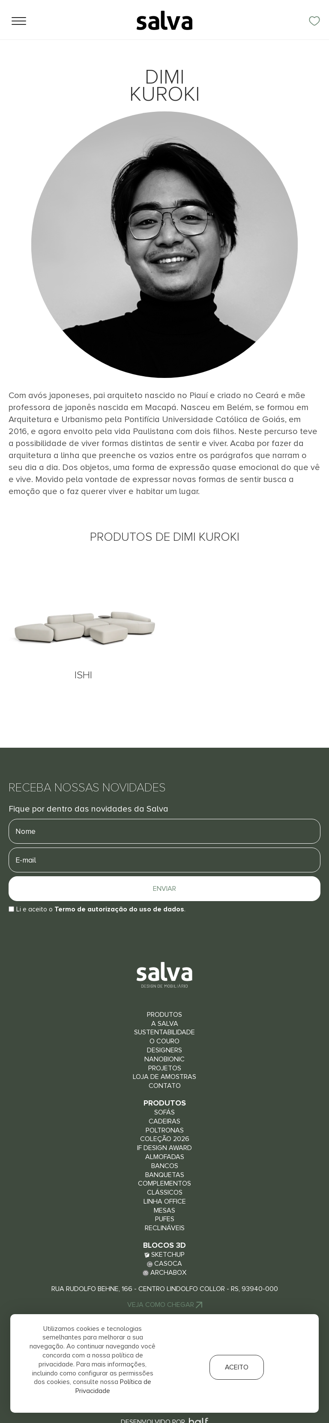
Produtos (164, 1014)
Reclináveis (165, 1228)
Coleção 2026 (164, 1139)
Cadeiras (164, 1121)
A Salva (164, 1023)
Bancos (164, 1166)
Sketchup (164, 1254)
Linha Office (165, 1201)
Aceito (236, 1367)
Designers (164, 1050)
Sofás (164, 1112)
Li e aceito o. (100, 909)
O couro (164, 1041)
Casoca (164, 1263)
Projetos (164, 1068)
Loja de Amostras (164, 1076)
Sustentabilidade (164, 1032)
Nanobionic (164, 1059)
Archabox (164, 1272)
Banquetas (164, 1175)
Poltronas (165, 1130)
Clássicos (164, 1192)
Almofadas (164, 1157)
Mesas (164, 1210)
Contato (165, 1085)
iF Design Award (164, 1148)
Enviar (164, 888)
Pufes (164, 1219)
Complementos (164, 1183)
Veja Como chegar (164, 1304)
